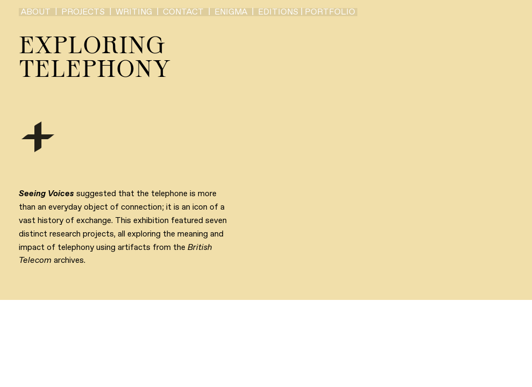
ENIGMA (230, 12)
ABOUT (36, 12)
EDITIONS (278, 12)
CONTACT (183, 12)
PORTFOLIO (330, 12)
